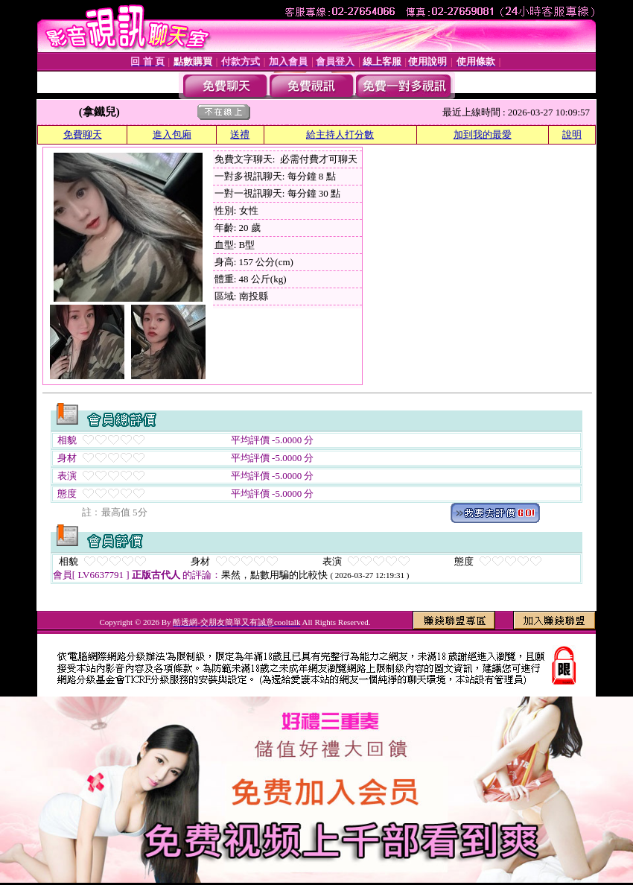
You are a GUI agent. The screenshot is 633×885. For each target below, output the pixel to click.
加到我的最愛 (483, 134)
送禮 (239, 134)
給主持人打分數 (340, 134)
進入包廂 (172, 134)
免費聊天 (82, 134)
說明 (572, 134)
